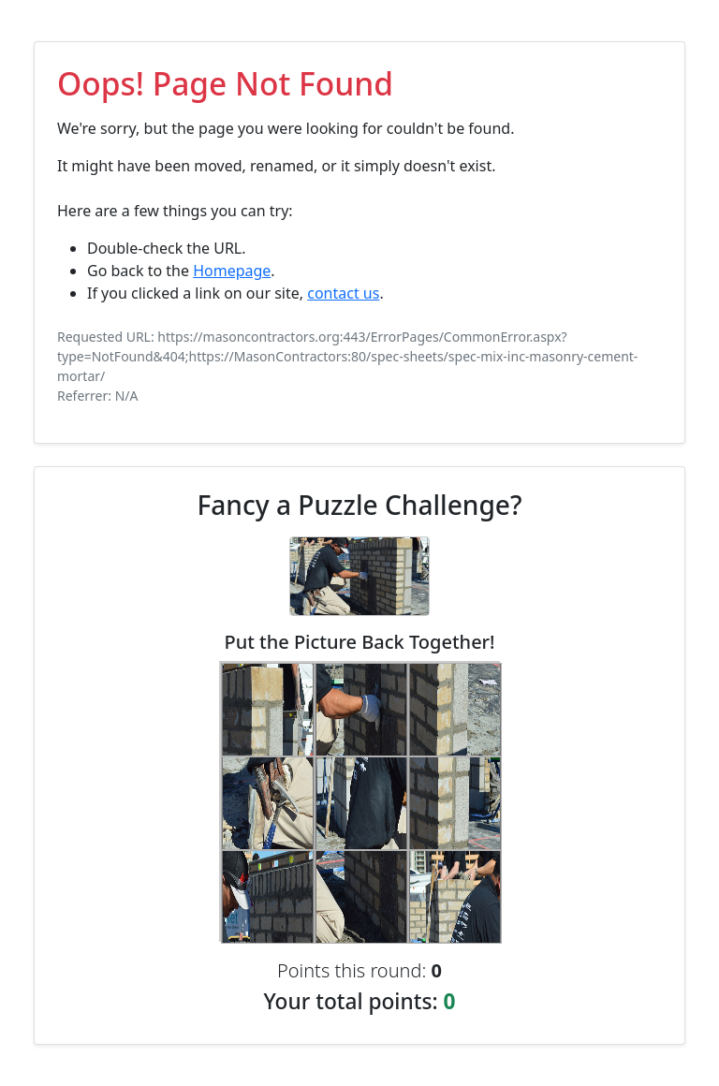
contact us (343, 293)
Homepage (232, 270)
